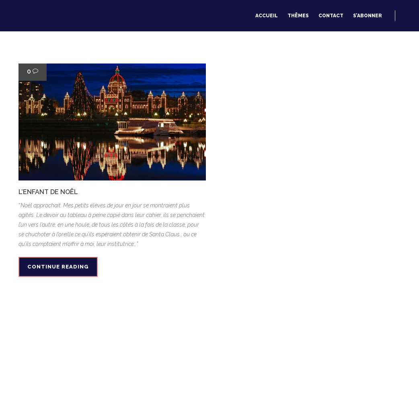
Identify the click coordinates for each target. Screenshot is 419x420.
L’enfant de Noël (48, 192)
